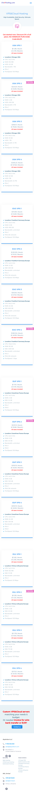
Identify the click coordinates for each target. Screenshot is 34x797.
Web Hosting (6, 760)
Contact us (17, 727)
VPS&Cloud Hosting (8, 762)
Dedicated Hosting (8, 763)
